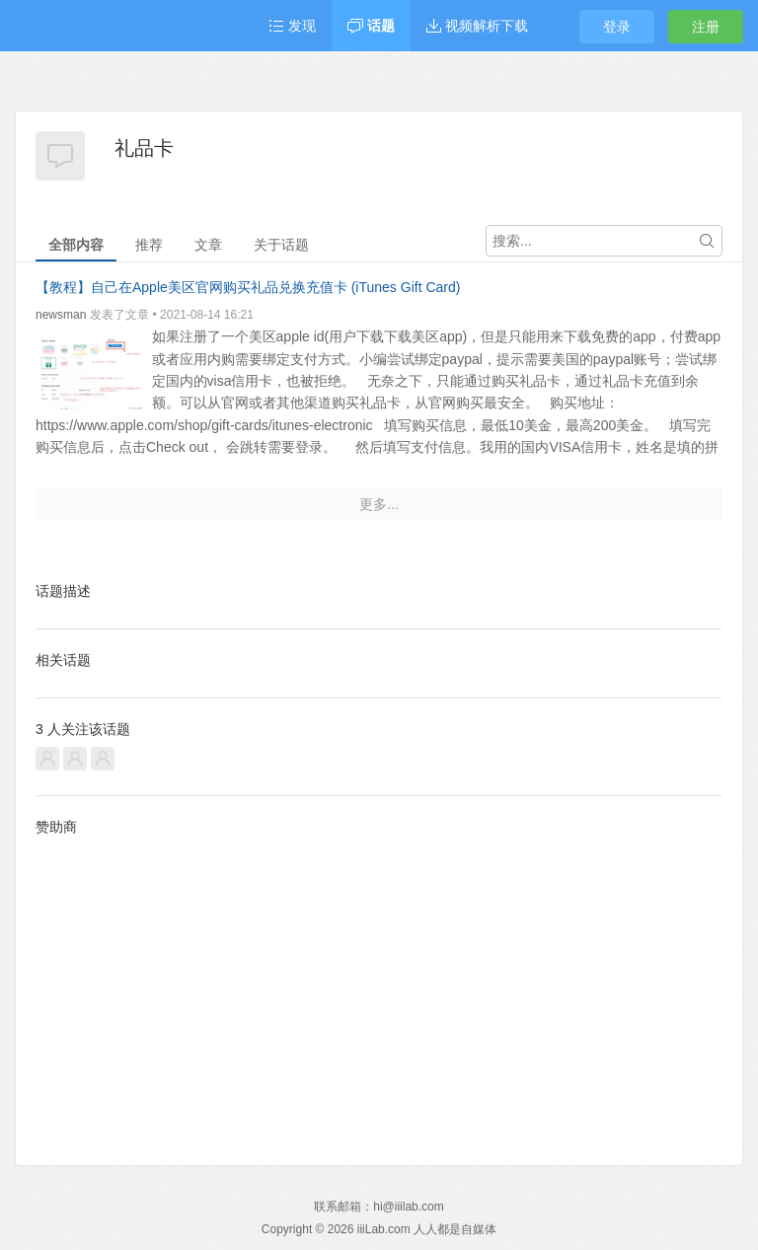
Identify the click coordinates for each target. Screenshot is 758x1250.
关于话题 (281, 245)
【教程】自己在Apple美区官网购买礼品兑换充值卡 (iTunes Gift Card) (248, 287)
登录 (617, 27)
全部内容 (76, 245)
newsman (61, 315)
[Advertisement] (378, 984)
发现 (292, 26)
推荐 (149, 245)
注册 (706, 27)
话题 (371, 26)
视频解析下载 (477, 26)
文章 (208, 245)
